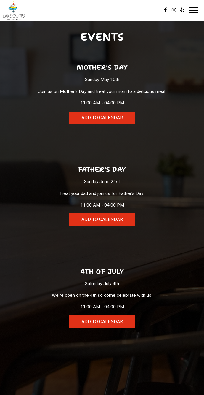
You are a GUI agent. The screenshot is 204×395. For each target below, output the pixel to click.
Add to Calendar (102, 117)
